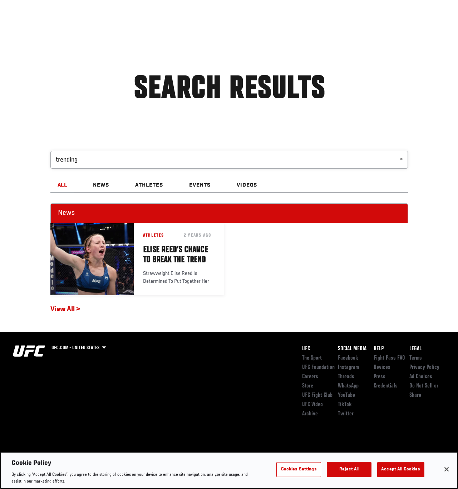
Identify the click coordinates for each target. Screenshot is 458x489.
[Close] (446, 469)
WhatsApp (348, 386)
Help (379, 349)
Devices (382, 367)
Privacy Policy (424, 367)
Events (19, 27)
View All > (65, 309)
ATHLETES (149, 185)
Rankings (50, 27)
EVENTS (200, 185)
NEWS (101, 185)
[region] (229, 470)
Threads (346, 377)
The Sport (312, 358)
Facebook (348, 358)
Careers (310, 377)
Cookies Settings (299, 469)
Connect (328, 27)
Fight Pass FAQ (389, 358)
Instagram (348, 367)
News (109, 27)
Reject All (349, 469)
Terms (415, 358)
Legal (415, 349)
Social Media (352, 349)
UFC (306, 349)
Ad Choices (420, 377)
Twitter (346, 414)
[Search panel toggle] (434, 27)
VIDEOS (247, 185)
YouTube (346, 395)
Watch (356, 27)
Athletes (81, 27)
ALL (63, 185)
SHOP (415, 27)
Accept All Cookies (400, 469)
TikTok (345, 404)
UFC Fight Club (317, 395)
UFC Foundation (318, 367)
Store (307, 386)
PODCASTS (387, 27)
